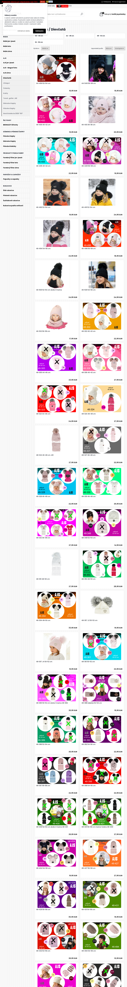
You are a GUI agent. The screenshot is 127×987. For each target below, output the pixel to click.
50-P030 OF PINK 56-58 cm (92, 910)
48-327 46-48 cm (73, 331)
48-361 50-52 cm (103, 455)
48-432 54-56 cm (42, 662)
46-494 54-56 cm (104, 166)
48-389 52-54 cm (104, 496)
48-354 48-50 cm (104, 414)
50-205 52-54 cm (73, 703)
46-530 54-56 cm (104, 207)
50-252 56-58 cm (42, 868)
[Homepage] (2, 6)
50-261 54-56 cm (103, 868)
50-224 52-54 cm (104, 744)
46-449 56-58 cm (104, 125)
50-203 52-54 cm (42, 703)
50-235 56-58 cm (73, 827)
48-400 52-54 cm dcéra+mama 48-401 (48, 580)
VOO (64, 6)
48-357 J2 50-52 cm (43, 455)
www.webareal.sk (71, 985)
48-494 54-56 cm (73, 662)
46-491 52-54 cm (73, 166)
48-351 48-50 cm (42, 414)
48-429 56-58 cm (73, 620)
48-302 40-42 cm (73, 249)
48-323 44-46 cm (73, 290)
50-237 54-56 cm (104, 827)
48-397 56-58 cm (73, 538)
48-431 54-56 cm (103, 620)
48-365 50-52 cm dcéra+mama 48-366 (48, 497)
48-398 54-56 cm (104, 538)
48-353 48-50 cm (73, 414)
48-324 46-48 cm (104, 290)
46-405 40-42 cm (73, 125)
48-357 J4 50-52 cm (74, 455)
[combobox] (109, 48)
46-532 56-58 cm (42, 249)
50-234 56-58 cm (42, 827)
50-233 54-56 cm (104, 786)
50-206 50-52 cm (104, 703)
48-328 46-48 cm (104, 331)
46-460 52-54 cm (42, 166)
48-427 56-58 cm (42, 620)
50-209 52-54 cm (42, 744)
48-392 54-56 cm (42, 538)
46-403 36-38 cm (42, 125)
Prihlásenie (107, 2)
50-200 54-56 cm (104, 662)
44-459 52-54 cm (42, 83)
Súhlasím (39, 31)
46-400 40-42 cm (104, 83)
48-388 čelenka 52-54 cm (76, 496)
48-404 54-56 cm (104, 579)
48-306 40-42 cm (42, 290)
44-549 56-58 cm (73, 83)
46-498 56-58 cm (42, 207)
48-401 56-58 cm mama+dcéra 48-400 (78, 580)
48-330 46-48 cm (42, 373)
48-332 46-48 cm (73, 373)
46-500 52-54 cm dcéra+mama (79, 207)
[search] (82, 15)
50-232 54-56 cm (73, 786)
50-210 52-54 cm (72, 744)
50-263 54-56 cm (58, 910)
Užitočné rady (50, 6)
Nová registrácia (120, 2)
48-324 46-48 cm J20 (44, 331)
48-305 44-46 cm (104, 249)
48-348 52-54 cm (104, 373)
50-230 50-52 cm (42, 786)
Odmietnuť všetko (23, 31)
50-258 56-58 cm (73, 868)
